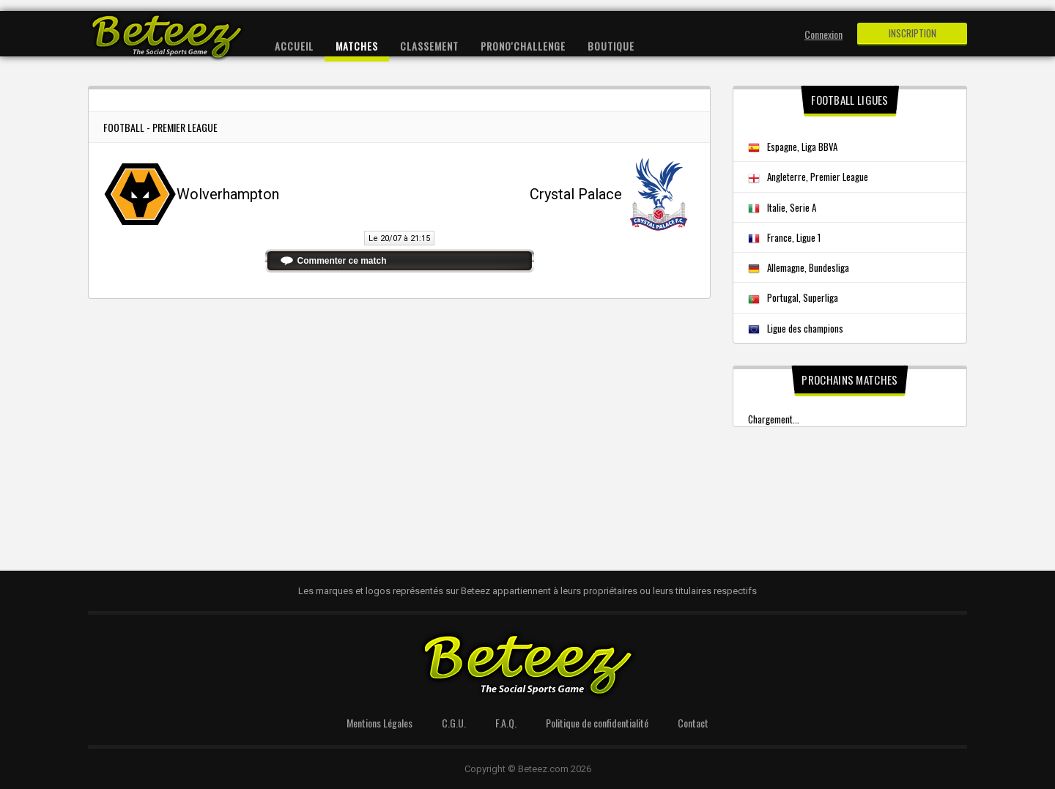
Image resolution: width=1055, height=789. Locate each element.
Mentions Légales (379, 722)
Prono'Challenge (523, 45)
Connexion (823, 34)
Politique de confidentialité (597, 722)
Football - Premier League (160, 127)
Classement (429, 45)
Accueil (294, 45)
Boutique (611, 45)
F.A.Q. (506, 722)
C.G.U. (454, 722)
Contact (693, 722)
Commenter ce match (342, 261)
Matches (357, 45)
